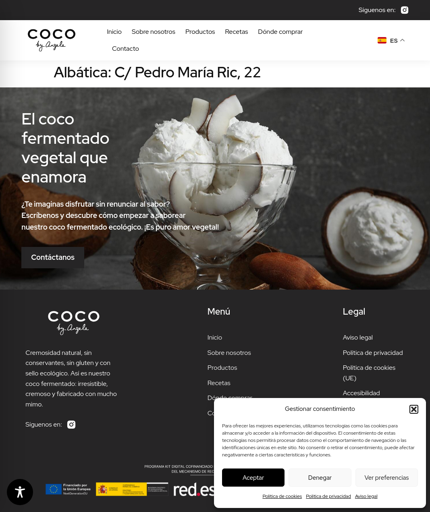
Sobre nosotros (153, 31)
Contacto (125, 48)
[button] (414, 409)
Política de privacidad (328, 496)
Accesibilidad (361, 393)
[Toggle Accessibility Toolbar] (20, 492)
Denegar (320, 478)
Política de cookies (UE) (369, 372)
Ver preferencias (386, 478)
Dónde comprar (280, 31)
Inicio (114, 31)
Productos (200, 31)
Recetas (236, 31)
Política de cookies (282, 496)
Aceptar (253, 478)
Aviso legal (366, 496)
